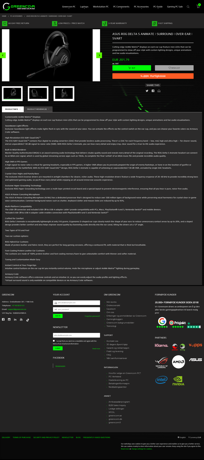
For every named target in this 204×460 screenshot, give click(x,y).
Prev (3, 55)
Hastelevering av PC (119, 380)
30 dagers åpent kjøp (117, 344)
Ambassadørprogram (119, 402)
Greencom (60, 366)
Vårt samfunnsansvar (117, 358)
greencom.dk (115, 419)
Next (99, 55)
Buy (131, 68)
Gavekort (111, 309)
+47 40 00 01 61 (18, 305)
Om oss (110, 312)
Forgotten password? (92, 316)
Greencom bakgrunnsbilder (120, 322)
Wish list (174, 68)
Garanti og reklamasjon (118, 348)
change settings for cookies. (142, 449)
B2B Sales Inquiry (117, 405)
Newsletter (67, 437)
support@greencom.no (17, 309)
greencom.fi (115, 422)
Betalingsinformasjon (119, 383)
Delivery (6, 437)
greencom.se (115, 415)
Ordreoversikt (113, 305)
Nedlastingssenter (118, 387)
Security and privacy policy (46, 437)
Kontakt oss (112, 341)
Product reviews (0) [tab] (37, 109)
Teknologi (111, 326)
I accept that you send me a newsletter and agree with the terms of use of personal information (74, 342)
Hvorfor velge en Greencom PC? (125, 373)
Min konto (112, 302)
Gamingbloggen (115, 319)
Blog (78, 437)
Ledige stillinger (116, 408)
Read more (96, 349)
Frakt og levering (115, 351)
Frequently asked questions (96, 437)
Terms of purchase (22, 437)
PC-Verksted (115, 376)
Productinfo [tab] (11, 109)
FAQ (109, 355)
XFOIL (112, 412)
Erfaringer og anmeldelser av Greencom (126, 316)
